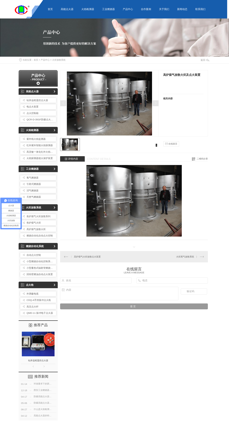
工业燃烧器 (108, 9)
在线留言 (171, 143)
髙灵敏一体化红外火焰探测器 (41, 151)
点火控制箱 (32, 113)
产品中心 (128, 9)
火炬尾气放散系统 (185, 256)
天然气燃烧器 (34, 197)
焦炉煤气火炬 (34, 222)
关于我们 (164, 9)
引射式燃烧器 (34, 184)
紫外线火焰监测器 (36, 139)
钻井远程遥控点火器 (37, 100)
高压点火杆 (32, 306)
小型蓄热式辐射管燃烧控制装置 (41, 268)
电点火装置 (32, 106)
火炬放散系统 (59, 60)
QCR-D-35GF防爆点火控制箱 (41, 119)
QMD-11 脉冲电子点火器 (40, 313)
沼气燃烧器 (32, 190)
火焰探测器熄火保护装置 (40, 158)
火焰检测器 (87, 9)
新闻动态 (182, 9)
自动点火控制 (34, 255)
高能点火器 (67, 9)
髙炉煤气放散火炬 (36, 229)
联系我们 (200, 9)
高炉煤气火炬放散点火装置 (87, 256)
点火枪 (27, 285)
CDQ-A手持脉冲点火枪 (39, 300)
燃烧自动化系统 (32, 246)
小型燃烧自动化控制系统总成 (41, 261)
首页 (50, 9)
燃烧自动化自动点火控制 (40, 235)
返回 (205, 60)
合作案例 (146, 9)
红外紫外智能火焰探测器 (40, 145)
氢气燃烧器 (32, 177)
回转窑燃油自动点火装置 (40, 274)
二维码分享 (202, 158)
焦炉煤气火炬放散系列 (38, 216)
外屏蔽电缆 (32, 293)
